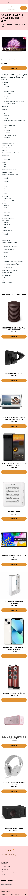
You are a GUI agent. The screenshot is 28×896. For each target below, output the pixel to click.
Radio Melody (7, 866)
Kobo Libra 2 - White (14, 512)
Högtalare (13, 60)
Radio (9, 60)
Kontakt (8, 894)
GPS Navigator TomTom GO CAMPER (14, 374)
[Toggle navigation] (3, 8)
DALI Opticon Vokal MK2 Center (14, 828)
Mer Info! (14, 68)
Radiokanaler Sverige (9, 872)
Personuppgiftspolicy (20, 894)
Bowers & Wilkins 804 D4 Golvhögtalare (14, 693)
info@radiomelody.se (6, 2)
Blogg (5, 874)
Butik (23, 8)
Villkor (12, 894)
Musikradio (6, 869)
